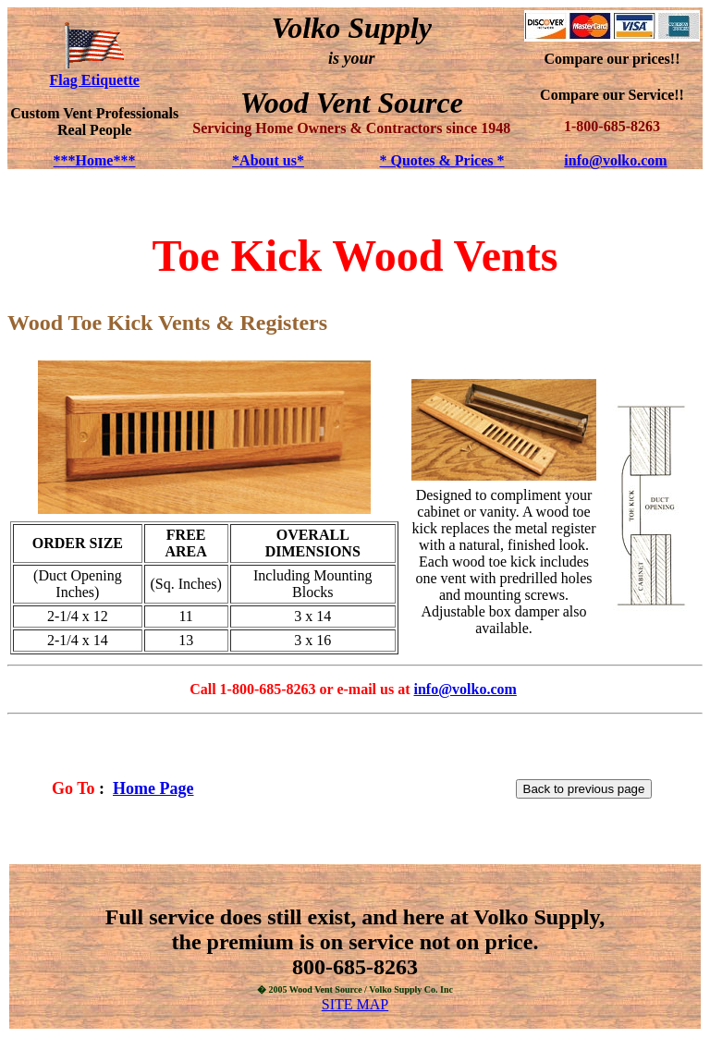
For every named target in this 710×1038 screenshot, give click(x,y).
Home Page (153, 788)
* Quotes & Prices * (441, 160)
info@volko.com (615, 160)
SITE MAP (355, 1004)
